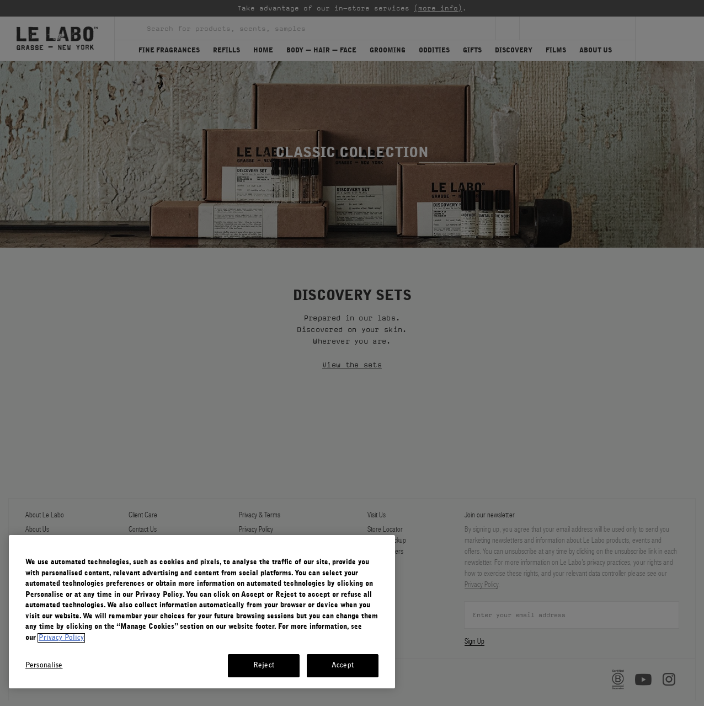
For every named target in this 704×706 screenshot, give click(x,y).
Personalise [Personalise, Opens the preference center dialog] (43, 665)
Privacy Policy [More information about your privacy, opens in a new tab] (61, 637)
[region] (202, 611)
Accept (343, 665)
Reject (263, 665)
